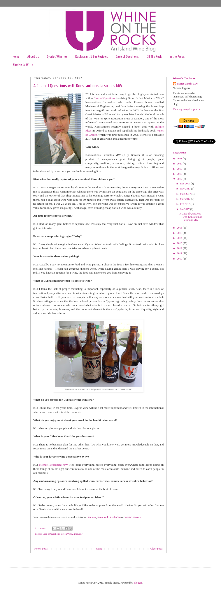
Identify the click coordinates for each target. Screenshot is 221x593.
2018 (180, 173)
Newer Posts (40, 548)
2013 (180, 243)
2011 (180, 253)
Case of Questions (127, 56)
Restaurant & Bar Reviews (91, 56)
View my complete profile (186, 109)
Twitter (92, 517)
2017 (180, 178)
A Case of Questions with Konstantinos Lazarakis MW (77, 85)
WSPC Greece (133, 517)
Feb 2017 (185, 203)
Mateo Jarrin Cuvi (187, 83)
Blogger (138, 582)
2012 (180, 248)
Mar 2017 (185, 198)
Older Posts (156, 548)
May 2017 (185, 193)
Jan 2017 (185, 209)
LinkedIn (115, 517)
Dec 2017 (185, 183)
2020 (180, 163)
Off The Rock (154, 56)
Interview (78, 533)
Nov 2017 (185, 188)
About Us (33, 56)
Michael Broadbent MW (53, 464)
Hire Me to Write (23, 65)
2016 (180, 227)
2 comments (40, 528)
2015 (180, 232)
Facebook (103, 517)
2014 (180, 238)
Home (16, 56)
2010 (180, 258)
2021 (180, 158)
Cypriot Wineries (57, 56)
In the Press (177, 56)
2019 (180, 168)
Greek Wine (66, 533)
